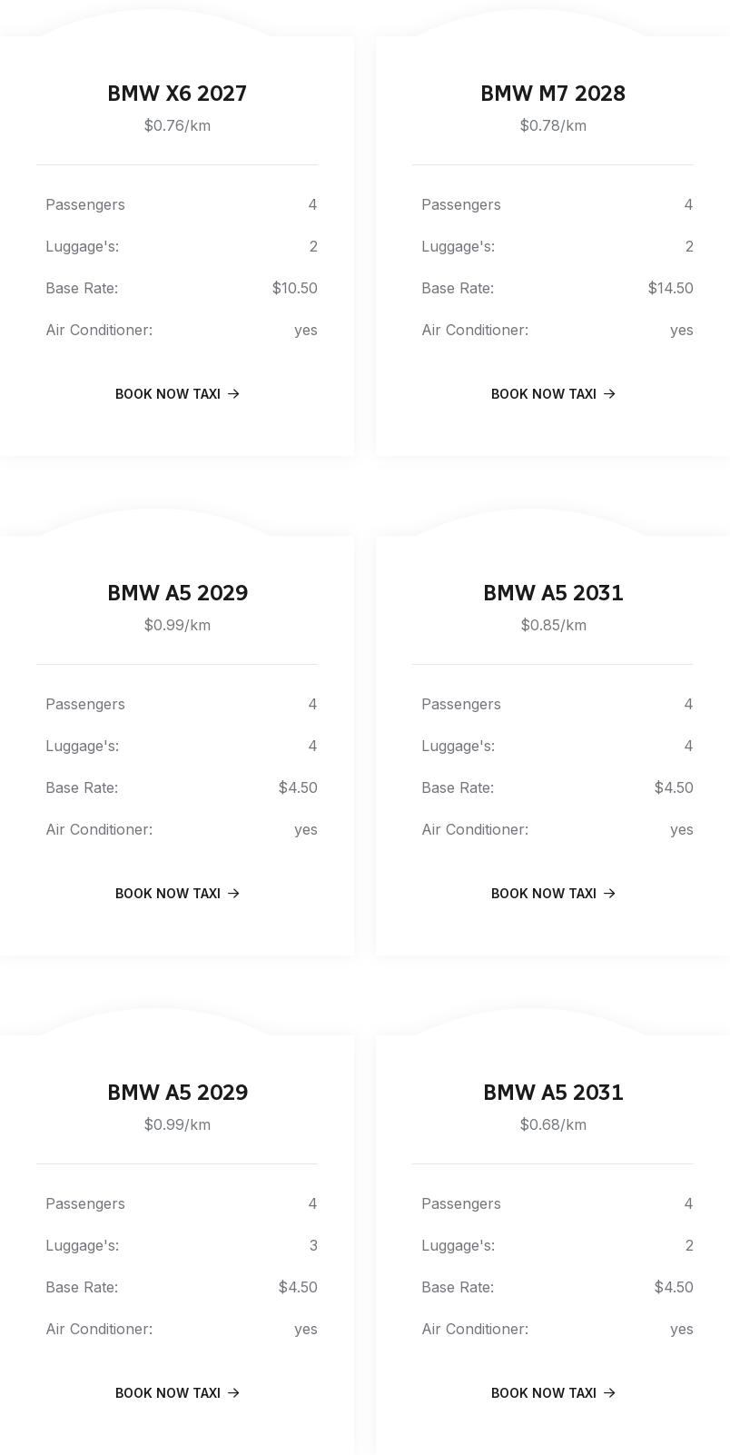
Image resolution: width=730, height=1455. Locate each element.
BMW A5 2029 (177, 592)
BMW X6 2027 (177, 93)
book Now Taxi (177, 393)
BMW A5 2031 (553, 592)
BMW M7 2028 (553, 93)
